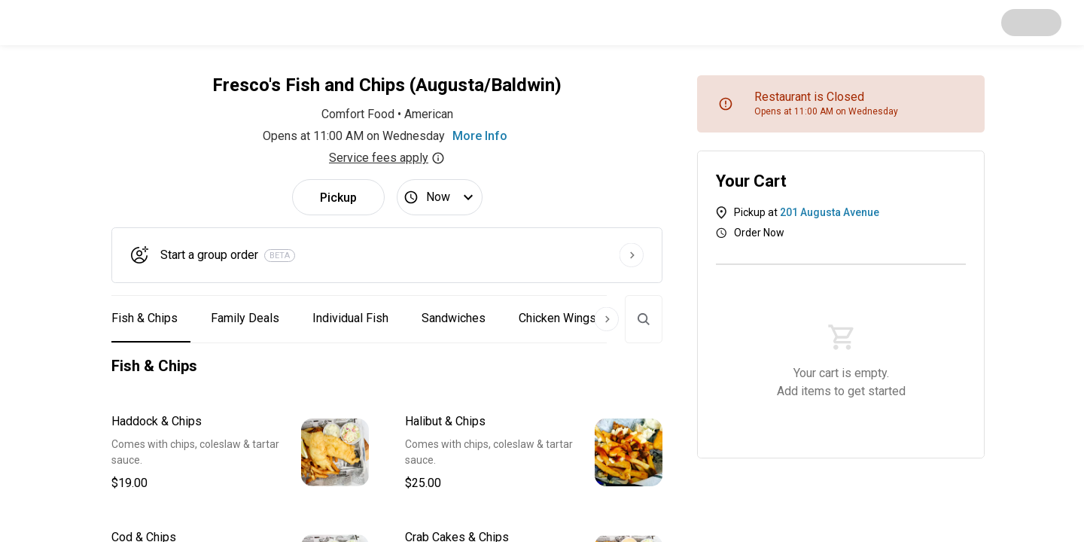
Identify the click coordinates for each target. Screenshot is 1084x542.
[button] (240, 452)
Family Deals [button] (245, 318)
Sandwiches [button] (454, 318)
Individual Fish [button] (350, 318)
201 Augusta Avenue (829, 212)
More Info (479, 136)
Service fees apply (387, 158)
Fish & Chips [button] (144, 318)
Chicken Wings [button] (557, 318)
